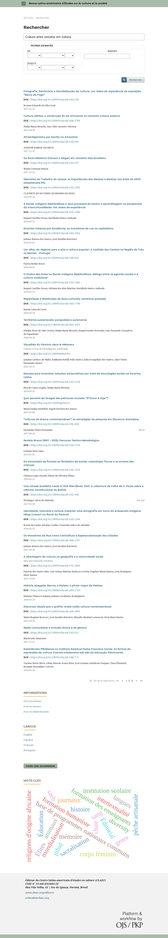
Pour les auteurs (32, 706)
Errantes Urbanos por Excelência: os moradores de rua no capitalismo (68, 228)
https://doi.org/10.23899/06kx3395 (50, 353)
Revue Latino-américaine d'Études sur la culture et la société (68, 3)
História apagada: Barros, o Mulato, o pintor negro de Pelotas (63, 585)
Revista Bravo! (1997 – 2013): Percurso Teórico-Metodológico (61, 440)
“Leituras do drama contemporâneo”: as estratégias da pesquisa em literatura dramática (81, 419)
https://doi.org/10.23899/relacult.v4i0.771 (55, 657)
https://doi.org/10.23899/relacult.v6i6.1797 (55, 540)
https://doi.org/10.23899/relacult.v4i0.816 (55, 257)
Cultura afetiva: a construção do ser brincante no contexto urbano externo (72, 115)
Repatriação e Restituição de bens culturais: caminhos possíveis (65, 298)
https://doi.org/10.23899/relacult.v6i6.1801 (55, 611)
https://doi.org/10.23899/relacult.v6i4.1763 (55, 590)
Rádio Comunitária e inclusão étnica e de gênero (55, 627)
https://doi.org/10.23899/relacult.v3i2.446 (55, 494)
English (28, 734)
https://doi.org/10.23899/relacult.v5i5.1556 (55, 469)
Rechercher (135, 79)
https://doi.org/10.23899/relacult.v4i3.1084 (55, 233)
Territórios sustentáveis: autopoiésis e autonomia (55, 320)
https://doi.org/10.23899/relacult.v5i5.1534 (55, 381)
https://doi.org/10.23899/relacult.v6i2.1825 (55, 324)
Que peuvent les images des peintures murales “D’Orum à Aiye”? (66, 398)
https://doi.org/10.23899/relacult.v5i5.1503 (55, 187)
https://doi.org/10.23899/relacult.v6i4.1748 (55, 303)
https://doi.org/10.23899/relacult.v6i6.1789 (55, 120)
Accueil (29, 17)
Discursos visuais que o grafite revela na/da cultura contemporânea (67, 606)
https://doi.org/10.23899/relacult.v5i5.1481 (55, 282)
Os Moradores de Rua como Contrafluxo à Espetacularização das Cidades (71, 535)
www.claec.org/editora (39, 892)
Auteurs (112, 51)
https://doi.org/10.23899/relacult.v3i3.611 (55, 632)
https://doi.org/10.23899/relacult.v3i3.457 (55, 162)
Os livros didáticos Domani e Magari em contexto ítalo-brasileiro (65, 158)
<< (117, 680)
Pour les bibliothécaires (36, 711)
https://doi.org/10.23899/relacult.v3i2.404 (55, 424)
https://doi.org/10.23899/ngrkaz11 (50, 403)
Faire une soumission (40, 766)
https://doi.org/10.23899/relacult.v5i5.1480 (55, 212)
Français (29, 745)
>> (141, 680)
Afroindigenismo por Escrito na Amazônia (51, 137)
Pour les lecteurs (32, 701)
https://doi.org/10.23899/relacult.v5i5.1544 (55, 519)
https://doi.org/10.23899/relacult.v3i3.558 (55, 99)
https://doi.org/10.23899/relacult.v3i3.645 (55, 141)
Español (28, 740)
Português (29, 750)
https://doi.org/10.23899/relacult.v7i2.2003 (55, 565)
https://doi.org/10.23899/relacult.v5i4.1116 (55, 445)
